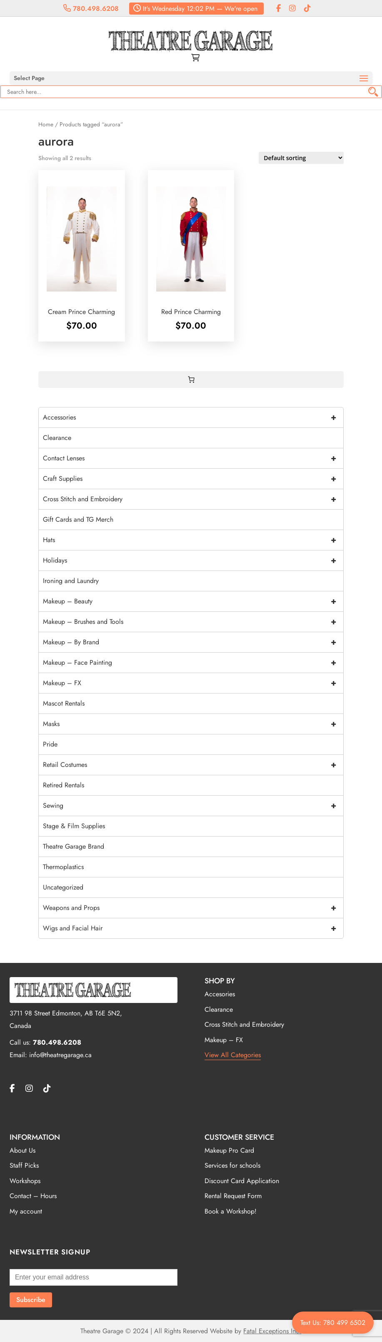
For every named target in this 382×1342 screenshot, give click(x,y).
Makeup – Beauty (193, 601)
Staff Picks (24, 1165)
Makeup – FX (193, 683)
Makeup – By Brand (193, 642)
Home (45, 124)
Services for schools (232, 1165)
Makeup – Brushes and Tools (193, 622)
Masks (193, 724)
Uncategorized (63, 887)
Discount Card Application (242, 1181)
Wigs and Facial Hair (193, 928)
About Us (22, 1150)
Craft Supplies (193, 479)
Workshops (25, 1181)
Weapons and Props (193, 908)
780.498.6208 (91, 8)
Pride (50, 744)
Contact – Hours (33, 1196)
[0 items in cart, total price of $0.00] (191, 379)
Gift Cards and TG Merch (78, 519)
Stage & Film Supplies (74, 826)
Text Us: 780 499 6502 (332, 1322)
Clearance (57, 437)
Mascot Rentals (64, 703)
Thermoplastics (63, 867)
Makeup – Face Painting (193, 663)
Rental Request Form (233, 1196)
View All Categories (233, 1055)
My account (26, 1211)
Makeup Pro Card (229, 1150)
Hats (193, 540)
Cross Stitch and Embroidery (193, 499)
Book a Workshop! (231, 1211)
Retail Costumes (193, 765)
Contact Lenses (193, 458)
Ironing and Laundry (71, 581)
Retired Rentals (63, 785)
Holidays (193, 560)
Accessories (193, 417)
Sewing (193, 806)
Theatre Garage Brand (73, 846)
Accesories (220, 994)
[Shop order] (301, 158)
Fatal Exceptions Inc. (272, 1331)
